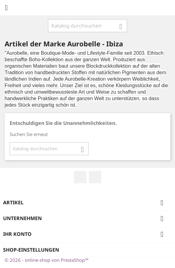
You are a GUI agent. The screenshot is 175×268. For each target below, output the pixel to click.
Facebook (80, 177)
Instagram (95, 177)
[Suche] (87, 25)
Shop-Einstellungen (31, 249)
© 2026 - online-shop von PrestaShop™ (47, 260)
